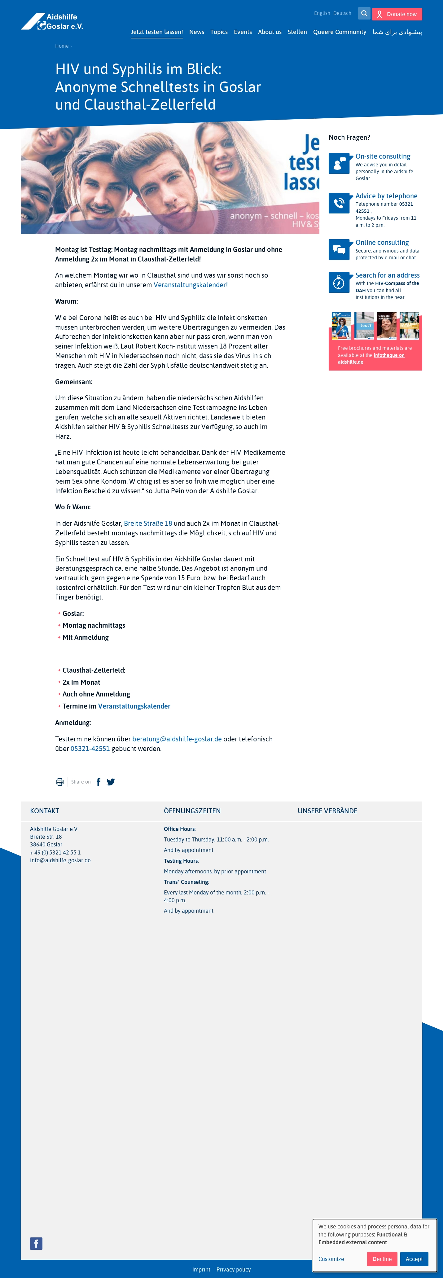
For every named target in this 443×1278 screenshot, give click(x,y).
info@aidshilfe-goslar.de (60, 859)
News (196, 30)
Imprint (201, 1268)
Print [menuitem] (59, 780)
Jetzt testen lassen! (157, 30)
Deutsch (340, 12)
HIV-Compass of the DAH (387, 285)
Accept (414, 1259)
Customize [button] (331, 1259)
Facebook (98, 780)
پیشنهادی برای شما (397, 30)
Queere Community (339, 30)
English (320, 12)
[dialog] (375, 1245)
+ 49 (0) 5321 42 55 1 (55, 851)
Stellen (297, 30)
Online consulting (382, 241)
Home (62, 44)
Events (243, 30)
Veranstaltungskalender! (191, 283)
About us (270, 30)
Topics (219, 30)
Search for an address (388, 274)
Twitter (111, 780)
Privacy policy (234, 1268)
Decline (382, 1259)
